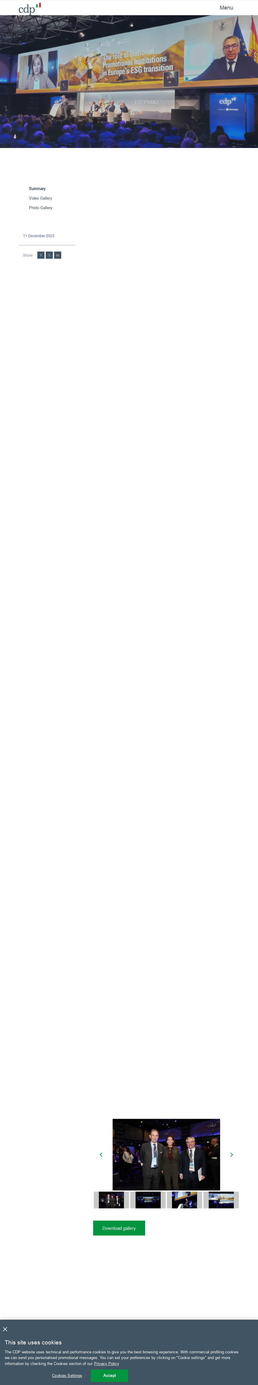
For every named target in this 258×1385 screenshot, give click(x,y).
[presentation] (102, 1154)
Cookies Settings (67, 1375)
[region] (129, 1352)
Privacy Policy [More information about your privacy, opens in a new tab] (106, 1363)
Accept (109, 1375)
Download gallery (119, 1228)
